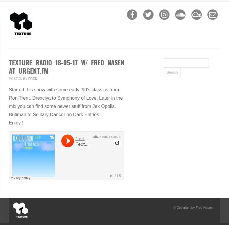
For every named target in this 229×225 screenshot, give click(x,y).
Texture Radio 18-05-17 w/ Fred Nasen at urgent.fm (66, 66)
